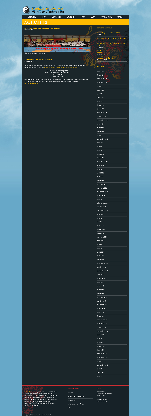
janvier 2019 (101, 260)
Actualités (32, 17)
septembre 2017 (102, 305)
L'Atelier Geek (46, 415)
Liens (69, 408)
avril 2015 (100, 373)
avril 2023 (100, 154)
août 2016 (100, 335)
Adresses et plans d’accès (76, 404)
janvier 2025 (101, 109)
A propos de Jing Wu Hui (76, 396)
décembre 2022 (102, 162)
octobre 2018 (101, 267)
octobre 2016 (101, 327)
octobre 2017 (101, 301)
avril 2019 (100, 252)
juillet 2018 (101, 278)
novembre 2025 (102, 82)
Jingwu (44, 17)
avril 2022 (100, 173)
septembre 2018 (102, 271)
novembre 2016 (102, 324)
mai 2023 (100, 150)
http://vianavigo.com (31, 83)
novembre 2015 (102, 357)
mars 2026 (100, 71)
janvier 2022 (101, 180)
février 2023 (101, 158)
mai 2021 (100, 199)
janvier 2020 (101, 233)
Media (93, 17)
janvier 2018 (101, 293)
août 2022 (100, 165)
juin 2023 (100, 147)
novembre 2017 (102, 297)
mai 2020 (100, 222)
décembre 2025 (102, 79)
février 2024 (101, 128)
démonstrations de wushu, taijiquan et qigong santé (61, 67)
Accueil (70, 393)
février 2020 (101, 229)
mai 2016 (100, 342)
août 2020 (100, 214)
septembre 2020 (102, 211)
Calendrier (71, 17)
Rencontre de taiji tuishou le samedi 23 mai (111, 38)
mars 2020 (100, 226)
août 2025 (100, 90)
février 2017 (101, 316)
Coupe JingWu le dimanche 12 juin (38, 60)
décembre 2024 (102, 113)
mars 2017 (100, 312)
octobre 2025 (101, 86)
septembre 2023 (102, 139)
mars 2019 (100, 256)
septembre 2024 (102, 120)
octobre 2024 (101, 116)
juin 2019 (100, 244)
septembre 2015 (102, 365)
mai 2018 (100, 282)
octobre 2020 (101, 207)
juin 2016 (100, 339)
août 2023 (100, 143)
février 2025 (101, 105)
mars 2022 (100, 177)
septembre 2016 (102, 331)
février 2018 (101, 290)
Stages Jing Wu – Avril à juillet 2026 (109, 33)
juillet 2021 (101, 195)
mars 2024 (100, 124)
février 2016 (101, 346)
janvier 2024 (101, 131)
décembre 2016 (102, 320)
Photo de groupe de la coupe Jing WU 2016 (42, 28)
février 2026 (101, 75)
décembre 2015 (102, 354)
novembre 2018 (102, 263)
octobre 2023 (101, 135)
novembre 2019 (102, 237)
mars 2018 (100, 286)
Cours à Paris (56, 17)
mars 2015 (100, 376)
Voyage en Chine (106, 17)
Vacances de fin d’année (105, 58)
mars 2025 (100, 101)
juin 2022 (100, 169)
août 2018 (100, 275)
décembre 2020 (102, 203)
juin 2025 (100, 94)
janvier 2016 (101, 350)
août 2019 (100, 241)
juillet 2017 (101, 308)
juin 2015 (100, 369)
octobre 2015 (101, 361)
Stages (83, 17)
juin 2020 (100, 218)
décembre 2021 (102, 184)
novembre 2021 (102, 188)
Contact (120, 17)
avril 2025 (100, 98)
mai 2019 (100, 248)
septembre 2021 (102, 192)
